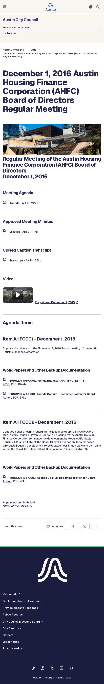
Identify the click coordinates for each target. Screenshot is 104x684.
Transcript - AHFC (21, 260)
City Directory (12, 628)
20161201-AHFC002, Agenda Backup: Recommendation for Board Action (49, 479)
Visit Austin (10, 594)
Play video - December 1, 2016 (55, 302)
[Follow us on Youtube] (71, 668)
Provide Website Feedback (20, 608)
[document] (5, 203)
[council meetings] (52, 154)
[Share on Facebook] (85, 526)
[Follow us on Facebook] (33, 668)
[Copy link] (54, 526)
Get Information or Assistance (22, 601)
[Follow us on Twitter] (52, 668)
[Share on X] (73, 526)
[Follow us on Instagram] (43, 668)
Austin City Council (14, 49)
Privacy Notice (12, 648)
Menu (5, 7)
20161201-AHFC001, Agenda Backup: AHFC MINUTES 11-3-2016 (44, 382)
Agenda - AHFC (19, 203)
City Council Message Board (21, 621)
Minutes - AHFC (19, 232)
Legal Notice (11, 642)
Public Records (13, 614)
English (91, 7)
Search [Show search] (98, 6)
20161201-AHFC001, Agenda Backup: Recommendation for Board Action (49, 395)
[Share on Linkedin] (96, 526)
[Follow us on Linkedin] (61, 668)
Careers (8, 635)
